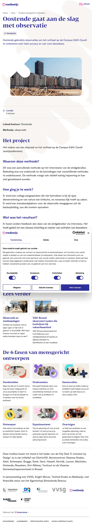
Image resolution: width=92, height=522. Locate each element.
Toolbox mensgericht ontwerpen (31, 13)
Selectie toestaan (46, 287)
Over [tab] (76, 240)
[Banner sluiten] (88, 233)
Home (5, 13)
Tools (13, 13)
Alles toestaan (75, 287)
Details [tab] (46, 240)
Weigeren (17, 287)
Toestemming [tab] (16, 240)
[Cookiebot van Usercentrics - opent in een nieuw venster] (74, 233)
